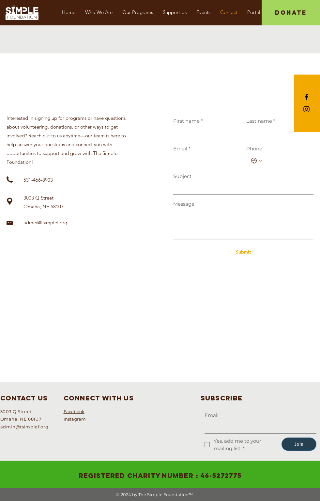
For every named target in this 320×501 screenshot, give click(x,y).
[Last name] (278, 133)
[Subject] (241, 188)
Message (183, 204)
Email (181, 148)
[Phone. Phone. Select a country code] (256, 161)
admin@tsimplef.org (45, 222)
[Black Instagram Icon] (306, 109)
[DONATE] (291, 12)
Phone (254, 149)
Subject (182, 176)
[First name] (204, 133)
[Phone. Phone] (286, 161)
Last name (260, 121)
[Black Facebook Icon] (306, 97)
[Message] (243, 225)
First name (188, 121)
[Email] (204, 161)
